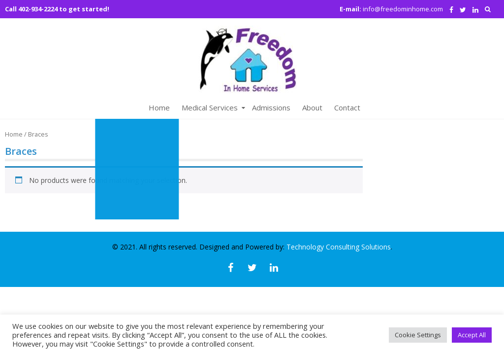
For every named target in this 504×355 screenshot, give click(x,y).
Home (159, 107)
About (312, 107)
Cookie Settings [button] (418, 334)
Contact (347, 107)
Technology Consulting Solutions (338, 246)
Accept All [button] (472, 334)
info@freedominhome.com (403, 8)
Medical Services (210, 107)
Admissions (271, 107)
